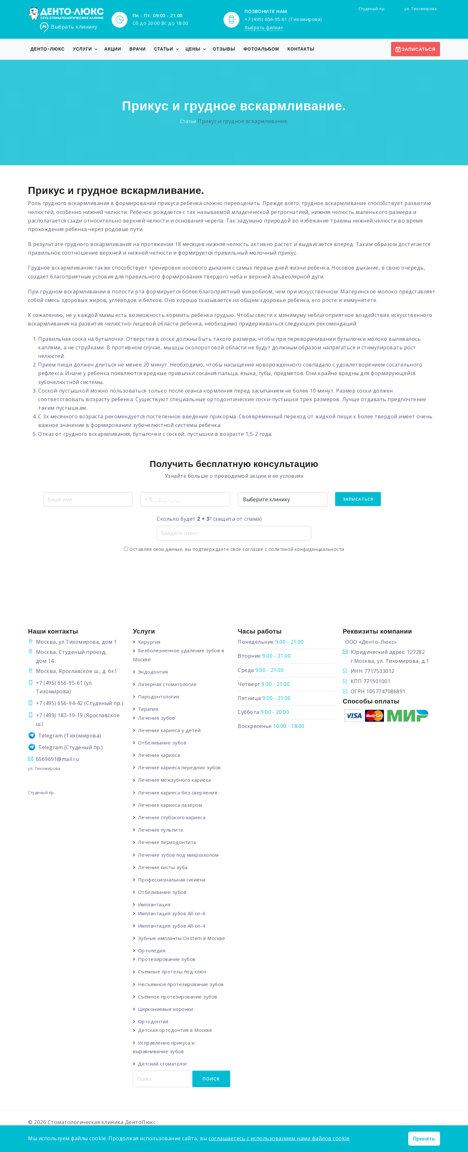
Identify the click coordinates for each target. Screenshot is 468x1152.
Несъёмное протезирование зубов (181, 984)
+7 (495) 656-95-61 (59, 682)
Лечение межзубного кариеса (174, 780)
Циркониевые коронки (166, 1009)
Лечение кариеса (159, 755)
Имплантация (154, 905)
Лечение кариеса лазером (170, 805)
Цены (193, 49)
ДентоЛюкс (140, 1122)
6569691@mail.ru (57, 759)
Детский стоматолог (163, 1064)
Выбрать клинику (68, 27)
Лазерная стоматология (167, 684)
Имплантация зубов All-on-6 (172, 913)
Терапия (148, 709)
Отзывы (224, 49)
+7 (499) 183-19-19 (59, 715)
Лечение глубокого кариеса (172, 817)
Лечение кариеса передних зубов (179, 768)
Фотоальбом (261, 49)
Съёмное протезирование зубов (178, 997)
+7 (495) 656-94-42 (59, 703)
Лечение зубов (157, 718)
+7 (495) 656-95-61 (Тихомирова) (283, 19)
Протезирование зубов (167, 959)
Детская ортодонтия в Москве (175, 1030)
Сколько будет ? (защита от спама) (209, 518)
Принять (424, 1138)
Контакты (300, 49)
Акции (112, 49)
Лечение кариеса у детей (169, 730)
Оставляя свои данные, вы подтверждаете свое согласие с (234, 549)
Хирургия (149, 642)
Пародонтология (159, 696)
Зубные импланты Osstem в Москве (182, 938)
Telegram (50, 735)
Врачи (137, 49)
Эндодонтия (153, 672)
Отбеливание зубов (162, 742)
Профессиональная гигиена (172, 880)
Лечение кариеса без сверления (178, 792)
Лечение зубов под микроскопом (178, 855)
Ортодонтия (153, 1022)
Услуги (82, 49)
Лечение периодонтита (167, 842)
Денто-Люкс (48, 49)
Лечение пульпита (160, 830)
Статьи (163, 49)
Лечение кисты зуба (163, 867)
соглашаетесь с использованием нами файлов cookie (279, 1138)
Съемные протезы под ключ (172, 972)
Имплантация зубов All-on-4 (172, 926)
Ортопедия (152, 951)
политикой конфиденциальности (306, 549)
